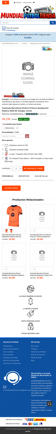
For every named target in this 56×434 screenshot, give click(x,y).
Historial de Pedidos (38, 352)
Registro (18, 2)
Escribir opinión (11, 188)
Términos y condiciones (12, 363)
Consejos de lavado (10, 357)
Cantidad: (6, 168)
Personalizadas (7, 132)
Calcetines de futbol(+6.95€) (15, 150)
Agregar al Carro (33, 169)
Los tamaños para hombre (12, 124)
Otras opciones (7, 140)
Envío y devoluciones (11, 349)
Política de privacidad (11, 360)
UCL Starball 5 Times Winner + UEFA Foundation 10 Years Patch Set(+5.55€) (27, 159)
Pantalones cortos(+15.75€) (15, 145)
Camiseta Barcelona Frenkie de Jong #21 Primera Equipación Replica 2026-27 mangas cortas (40, 236)
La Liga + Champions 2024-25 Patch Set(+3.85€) (22, 154)
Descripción (23, 176)
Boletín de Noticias (38, 354)
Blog (33, 360)
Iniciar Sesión (27, 2)
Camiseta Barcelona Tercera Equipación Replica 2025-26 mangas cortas (11, 236)
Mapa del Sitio (36, 357)
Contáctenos (7, 346)
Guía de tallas (41, 176)
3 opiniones (42, 114)
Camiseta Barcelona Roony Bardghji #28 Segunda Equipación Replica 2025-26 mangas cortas (13, 275)
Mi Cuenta (35, 346)
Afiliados (34, 349)
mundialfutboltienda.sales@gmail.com (17, 388)
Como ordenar (8, 352)
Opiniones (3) (7, 176)
